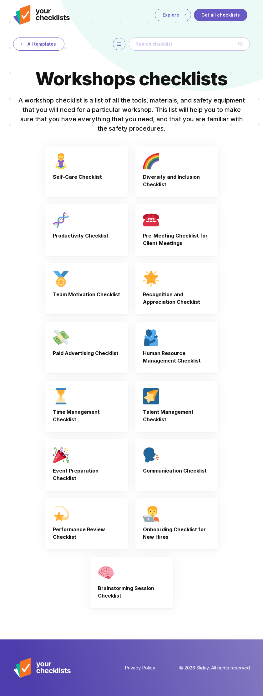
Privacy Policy (140, 668)
